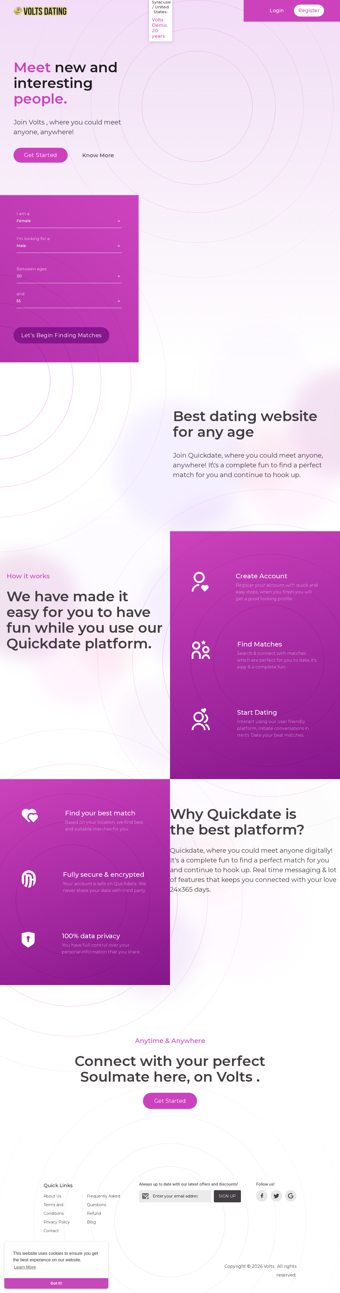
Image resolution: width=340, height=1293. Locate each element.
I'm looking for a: (33, 238)
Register (308, 11)
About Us (52, 1196)
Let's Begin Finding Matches (61, 335)
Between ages (32, 268)
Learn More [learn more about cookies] (25, 1267)
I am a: (23, 213)
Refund (94, 1213)
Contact (51, 1230)
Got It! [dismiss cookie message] (56, 1283)
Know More (98, 155)
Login (275, 11)
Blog (91, 1222)
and (20, 293)
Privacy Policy (57, 1222)
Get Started (40, 155)
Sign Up (227, 1196)
